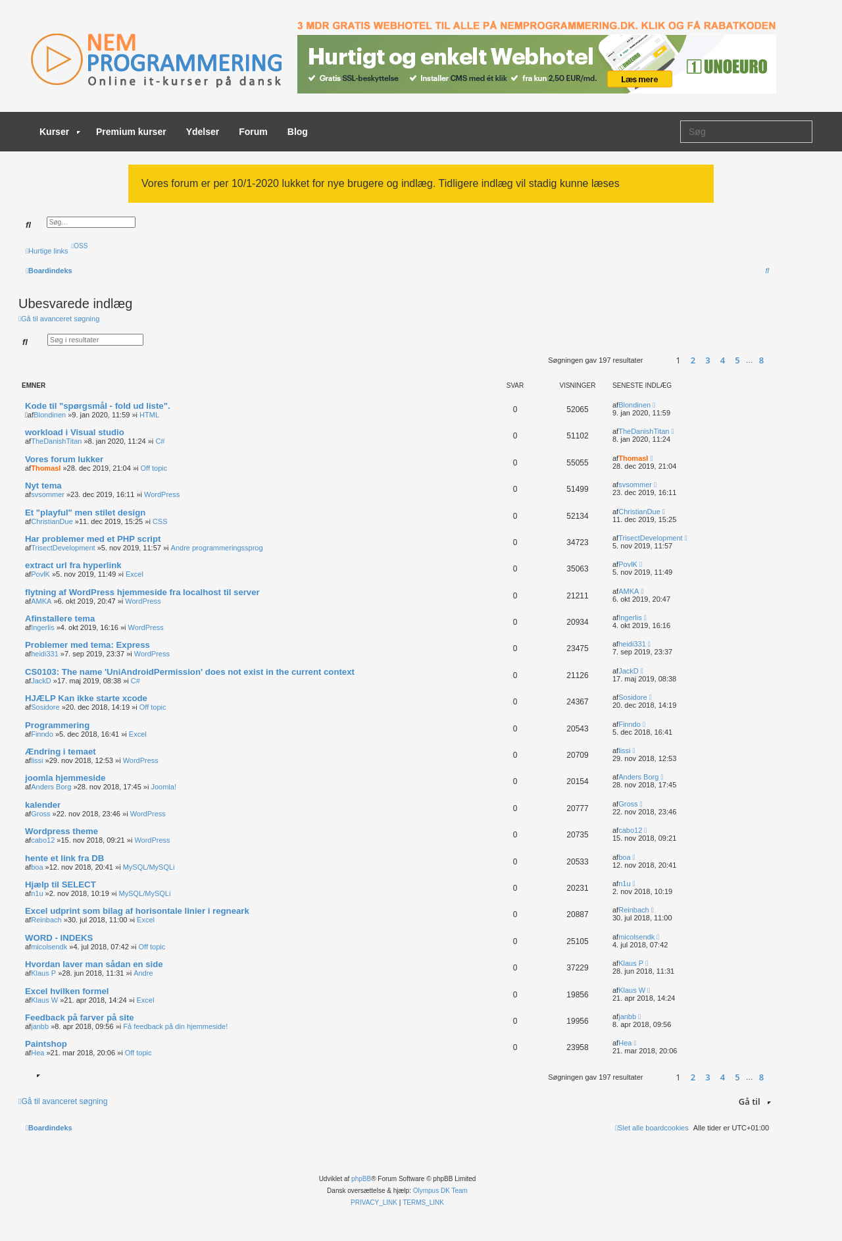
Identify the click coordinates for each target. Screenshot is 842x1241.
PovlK (40, 574)
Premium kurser (131, 131)
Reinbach (46, 920)
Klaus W (44, 1000)
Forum (253, 131)
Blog (297, 131)
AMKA (41, 601)
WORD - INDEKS (59, 938)
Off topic (154, 468)
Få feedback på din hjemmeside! (175, 1026)
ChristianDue (52, 521)
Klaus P (43, 973)
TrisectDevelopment (63, 548)
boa (37, 867)
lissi (37, 760)
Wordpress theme (61, 831)
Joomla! (163, 787)
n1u (37, 893)
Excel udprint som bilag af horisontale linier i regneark (137, 911)
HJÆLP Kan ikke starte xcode (86, 698)
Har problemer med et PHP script (93, 539)
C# (159, 441)
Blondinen (50, 415)
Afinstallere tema (60, 618)
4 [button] (722, 360)
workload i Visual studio (74, 432)
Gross (40, 814)
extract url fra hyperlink (73, 565)
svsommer (47, 494)
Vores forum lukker (64, 459)
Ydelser (203, 131)
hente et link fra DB (64, 858)
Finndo (42, 734)
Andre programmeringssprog (217, 548)
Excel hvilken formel (67, 991)
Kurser (59, 131)
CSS (160, 521)
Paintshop (46, 1044)
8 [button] (761, 360)
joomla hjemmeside (65, 778)
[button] (656, 360)
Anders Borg (51, 787)
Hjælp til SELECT (60, 884)
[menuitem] (80, 246)
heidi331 (45, 654)
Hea (37, 1053)
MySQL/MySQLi (149, 867)
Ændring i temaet (60, 751)
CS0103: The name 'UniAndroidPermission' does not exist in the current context (190, 672)
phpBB (361, 1178)
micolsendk (49, 947)
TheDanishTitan (56, 441)
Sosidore (45, 707)
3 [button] (707, 360)
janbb (40, 1026)
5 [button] (737, 360)
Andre (143, 973)
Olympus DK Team (440, 1190)
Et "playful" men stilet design (85, 512)
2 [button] (693, 360)
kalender (43, 805)
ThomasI (46, 468)
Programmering (57, 725)
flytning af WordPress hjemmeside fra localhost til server (142, 592)
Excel (134, 574)
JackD (41, 681)
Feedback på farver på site (79, 1017)
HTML (149, 415)
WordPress (162, 494)
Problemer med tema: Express (87, 645)
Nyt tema (43, 485)
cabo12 (43, 840)
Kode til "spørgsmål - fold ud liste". (97, 406)
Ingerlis (42, 627)
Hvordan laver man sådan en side (94, 964)
